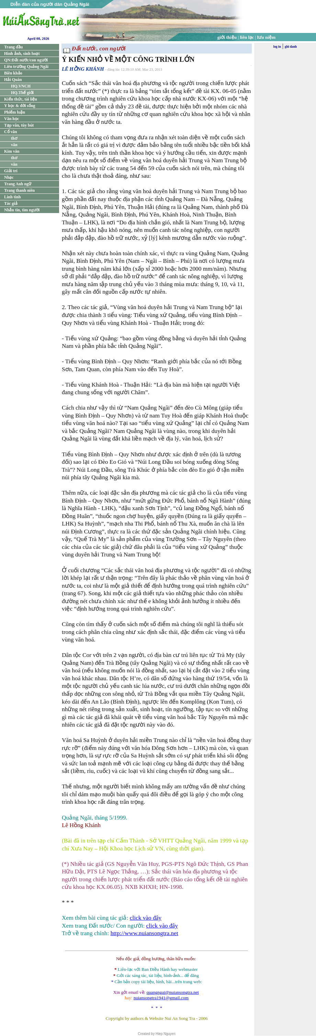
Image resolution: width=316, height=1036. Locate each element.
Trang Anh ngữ (17, 183)
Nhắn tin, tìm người (22, 210)
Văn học (11, 118)
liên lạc (247, 37)
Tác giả (11, 203)
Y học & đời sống (19, 105)
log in (277, 46)
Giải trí (11, 170)
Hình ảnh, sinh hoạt (22, 53)
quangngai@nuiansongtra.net (172, 992)
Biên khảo (13, 73)
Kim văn (11, 151)
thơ (14, 138)
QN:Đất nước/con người (26, 60)
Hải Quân (13, 79)
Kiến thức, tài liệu (20, 99)
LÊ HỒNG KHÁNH (83, 69)
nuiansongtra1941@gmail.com (161, 997)
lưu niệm (266, 37)
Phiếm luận (14, 112)
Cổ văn (10, 131)
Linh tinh (12, 197)
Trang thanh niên (19, 190)
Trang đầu (13, 47)
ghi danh (291, 46)
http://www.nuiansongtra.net (144, 933)
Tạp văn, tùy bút (19, 125)
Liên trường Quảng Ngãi (26, 66)
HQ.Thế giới (22, 92)
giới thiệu (227, 37)
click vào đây (145, 918)
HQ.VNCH (21, 86)
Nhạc (9, 177)
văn (14, 144)
